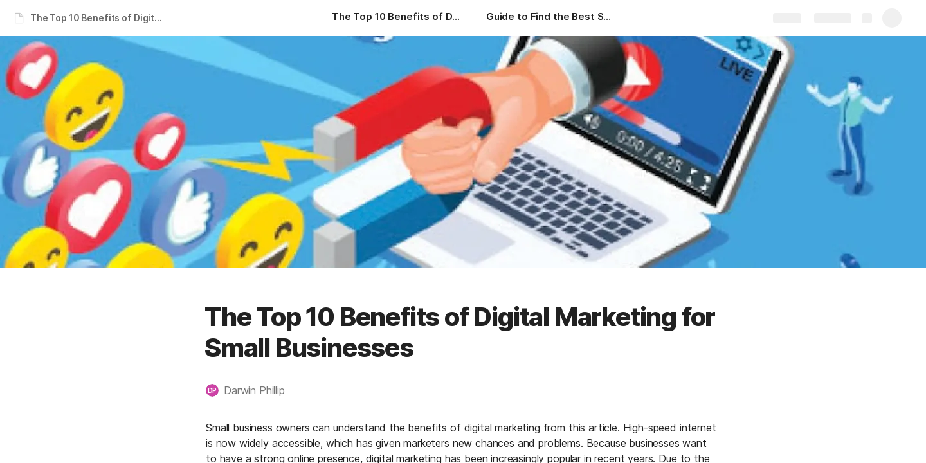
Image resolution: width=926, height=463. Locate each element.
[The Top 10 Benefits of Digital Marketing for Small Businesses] (396, 18)
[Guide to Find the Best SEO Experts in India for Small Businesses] (550, 18)
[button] (252, 390)
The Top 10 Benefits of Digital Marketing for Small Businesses (98, 17)
